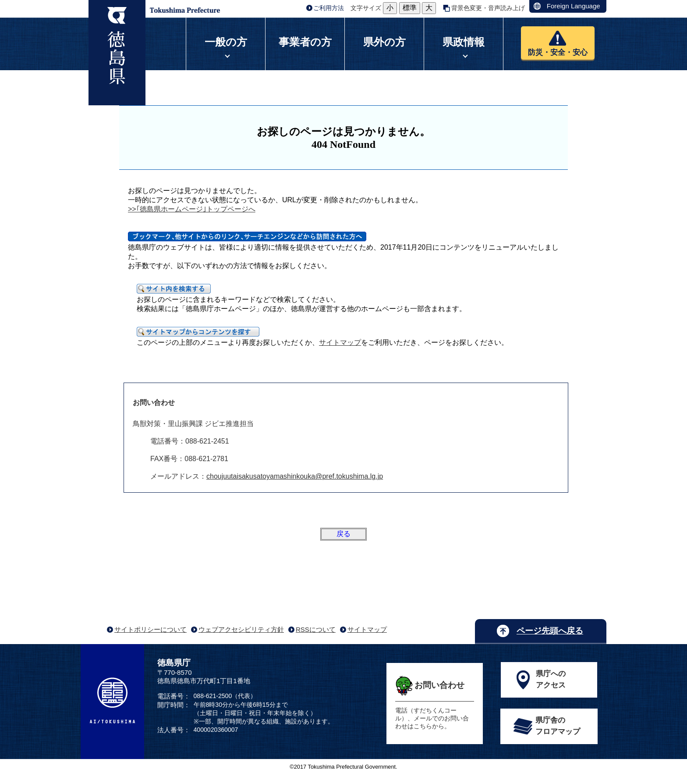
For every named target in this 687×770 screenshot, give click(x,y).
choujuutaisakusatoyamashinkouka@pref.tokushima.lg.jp (294, 476)
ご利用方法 (328, 7)
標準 (410, 7)
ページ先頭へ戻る (550, 630)
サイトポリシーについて (150, 629)
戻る (343, 533)
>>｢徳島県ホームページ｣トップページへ (191, 209)
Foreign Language (573, 6)
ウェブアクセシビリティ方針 (241, 629)
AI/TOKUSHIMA (112, 700)
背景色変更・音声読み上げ (488, 7)
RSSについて (316, 629)
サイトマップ (340, 342)
